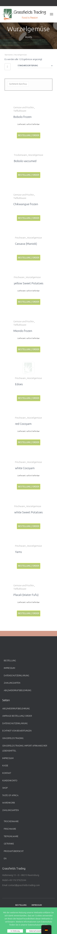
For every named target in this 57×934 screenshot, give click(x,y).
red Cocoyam (23, 423)
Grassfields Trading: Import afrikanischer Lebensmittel (24, 748)
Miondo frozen (22, 330)
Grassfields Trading (13, 738)
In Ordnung (15, 931)
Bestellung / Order (28, 135)
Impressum (9, 668)
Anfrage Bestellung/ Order (17, 716)
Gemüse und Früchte (23, 107)
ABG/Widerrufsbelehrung (17, 690)
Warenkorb (8, 802)
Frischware (20, 237)
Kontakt (6, 773)
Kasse (5, 765)
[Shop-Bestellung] (35, 66)
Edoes (19, 384)
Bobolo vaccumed (25, 161)
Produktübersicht (14, 851)
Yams (18, 552)
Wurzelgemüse (35, 155)
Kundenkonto (9, 780)
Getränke (9, 843)
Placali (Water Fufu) (26, 594)
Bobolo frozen (22, 116)
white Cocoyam (25, 468)
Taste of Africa (10, 795)
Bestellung (10, 660)
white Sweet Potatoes (28, 512)
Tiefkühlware (19, 110)
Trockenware (20, 155)
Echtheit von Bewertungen (16, 730)
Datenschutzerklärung (16, 675)
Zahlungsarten (12, 683)
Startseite (9, 55)
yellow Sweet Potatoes (28, 283)
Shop (5, 788)
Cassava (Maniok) (26, 243)
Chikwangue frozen (25, 204)
